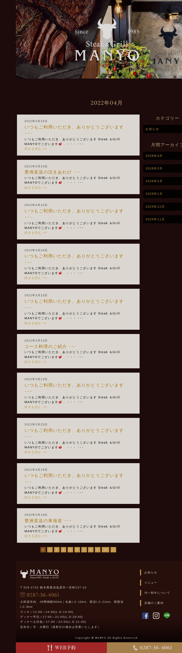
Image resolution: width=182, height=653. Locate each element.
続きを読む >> (47, 148)
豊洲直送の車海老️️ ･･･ (60, 520)
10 (117, 549)
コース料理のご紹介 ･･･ (62, 346)
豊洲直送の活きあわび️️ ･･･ (64, 172)
